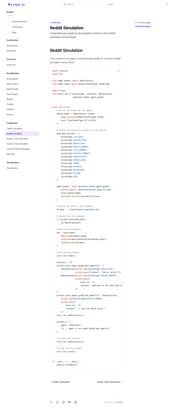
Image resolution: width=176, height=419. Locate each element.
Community (15, 27)
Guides (10, 13)
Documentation (17, 21)
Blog (11, 32)
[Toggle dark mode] (167, 4)
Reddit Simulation (143, 26)
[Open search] (88, 4)
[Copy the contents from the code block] (118, 70)
